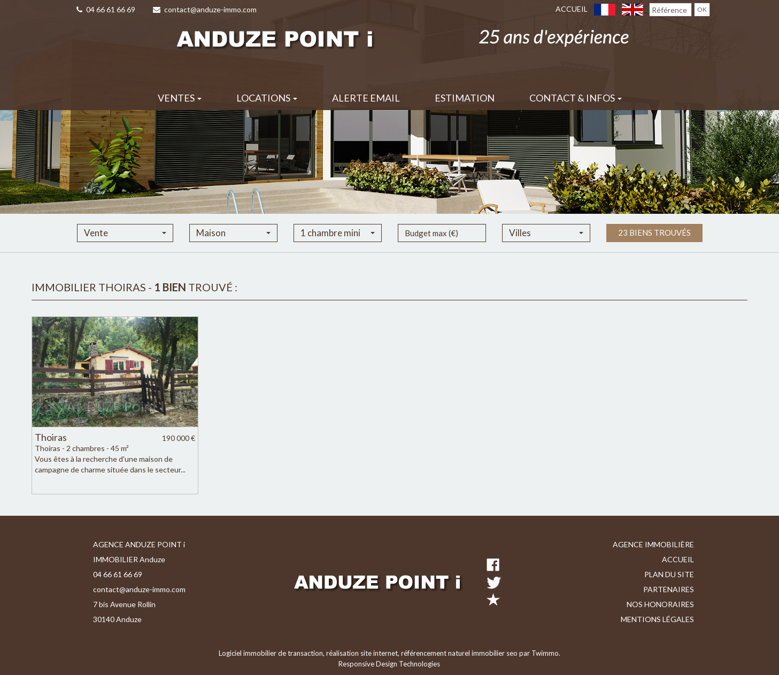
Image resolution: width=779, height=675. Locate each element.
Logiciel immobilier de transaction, (272, 653)
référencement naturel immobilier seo (460, 653)
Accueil (572, 8)
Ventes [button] (180, 98)
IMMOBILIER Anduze (129, 559)
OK (702, 9)
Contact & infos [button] (575, 98)
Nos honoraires (660, 604)
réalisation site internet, (363, 653)
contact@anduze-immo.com (205, 9)
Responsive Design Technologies (389, 664)
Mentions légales (657, 619)
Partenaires (668, 589)
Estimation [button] (465, 98)
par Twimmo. (539, 653)
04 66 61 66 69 (105, 9)
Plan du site (669, 574)
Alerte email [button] (366, 98)
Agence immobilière (653, 544)
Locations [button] (266, 98)
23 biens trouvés (654, 246)
